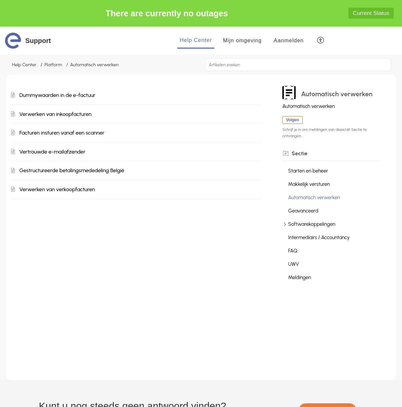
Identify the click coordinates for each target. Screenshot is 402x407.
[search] (298, 64)
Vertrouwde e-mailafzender (52, 152)
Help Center (24, 65)
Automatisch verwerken (314, 198)
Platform (53, 65)
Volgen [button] (292, 120)
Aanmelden (289, 40)
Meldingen (299, 277)
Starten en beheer (308, 171)
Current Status (371, 13)
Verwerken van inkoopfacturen (55, 114)
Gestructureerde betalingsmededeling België (71, 170)
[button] (320, 40)
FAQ (292, 251)
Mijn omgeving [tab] (242, 40)
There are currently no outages (167, 13)
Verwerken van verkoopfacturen (57, 189)
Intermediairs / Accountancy (319, 237)
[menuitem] (288, 40)
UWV (293, 264)
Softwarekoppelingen (311, 224)
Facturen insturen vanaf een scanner (61, 133)
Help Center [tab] (196, 40)
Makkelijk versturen (309, 184)
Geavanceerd (303, 211)
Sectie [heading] (300, 153)
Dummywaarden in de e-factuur (57, 95)
